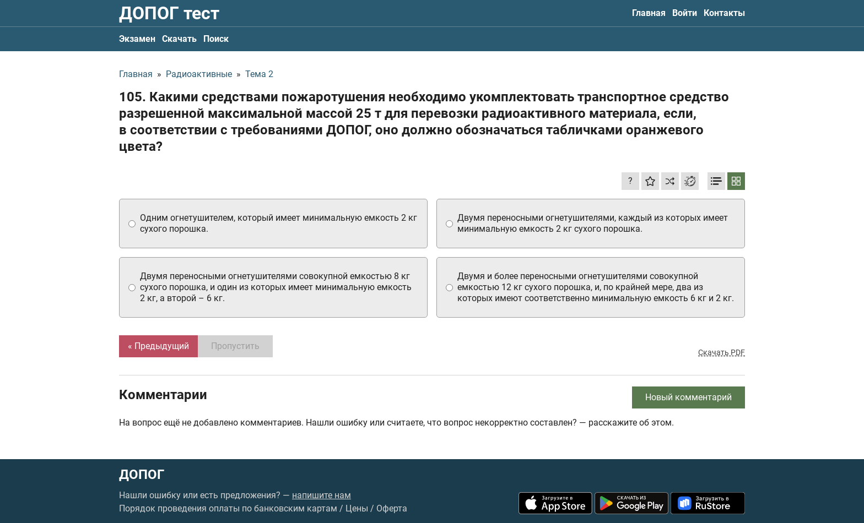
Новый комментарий (688, 397)
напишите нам (321, 495)
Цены (356, 508)
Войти (684, 13)
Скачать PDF (721, 352)
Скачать (179, 39)
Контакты (724, 13)
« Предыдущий (158, 346)
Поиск (216, 39)
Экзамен (137, 39)
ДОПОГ (141, 474)
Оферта (391, 508)
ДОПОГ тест (169, 13)
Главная (649, 13)
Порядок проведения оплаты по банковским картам (228, 508)
